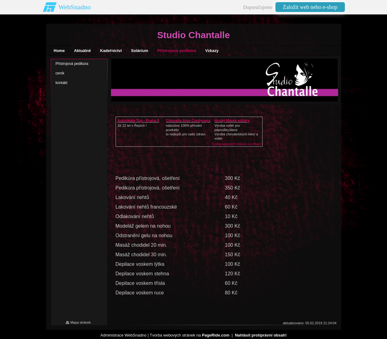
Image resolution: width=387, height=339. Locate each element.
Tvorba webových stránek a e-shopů (236, 144)
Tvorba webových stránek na (189, 335)
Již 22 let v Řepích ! (132, 125)
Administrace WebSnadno (124, 335)
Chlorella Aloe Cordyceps (188, 120)
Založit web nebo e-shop (310, 7)
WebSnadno (74, 7)
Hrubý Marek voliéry (232, 120)
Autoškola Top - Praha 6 (138, 120)
